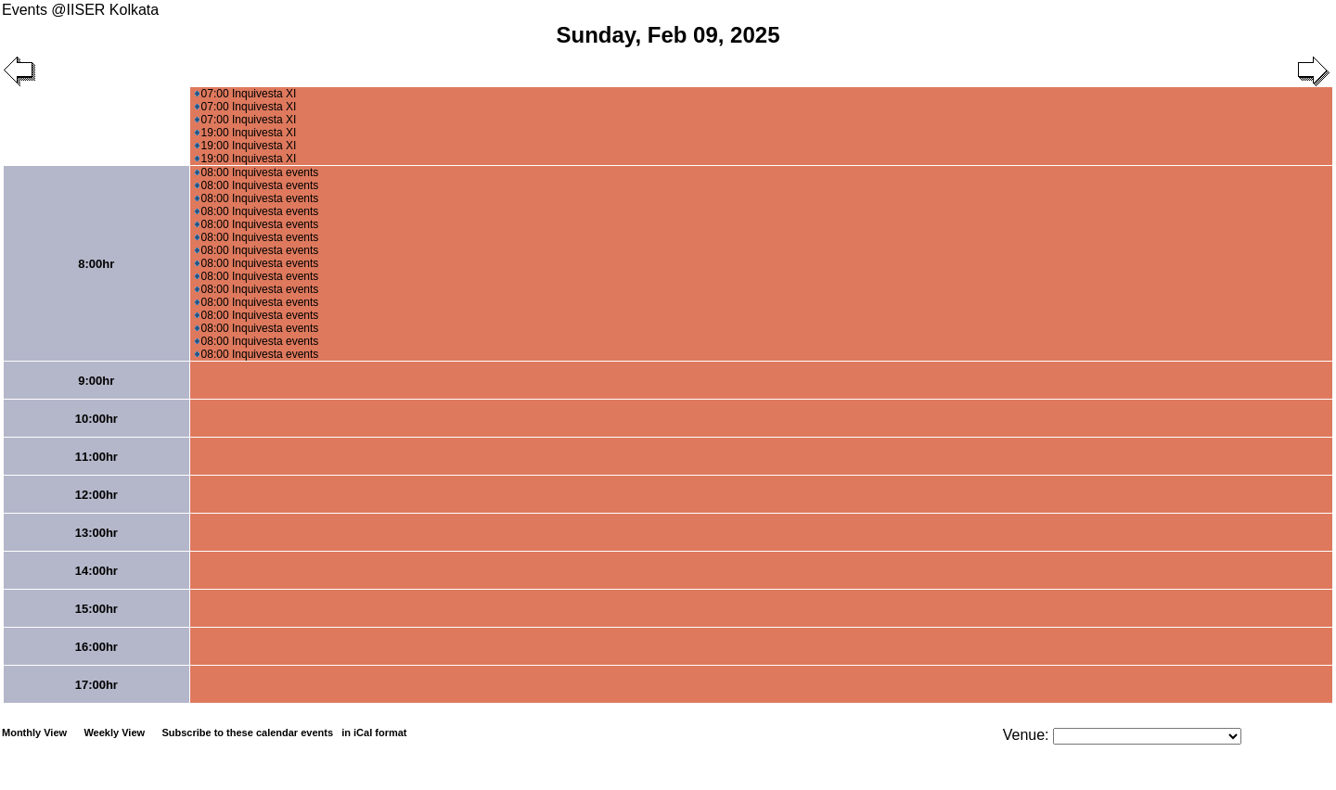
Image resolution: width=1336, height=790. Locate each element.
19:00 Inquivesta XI (246, 132)
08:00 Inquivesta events (257, 172)
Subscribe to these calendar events (285, 732)
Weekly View (114, 732)
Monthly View (34, 732)
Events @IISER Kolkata (80, 10)
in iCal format (373, 732)
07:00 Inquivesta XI (246, 93)
